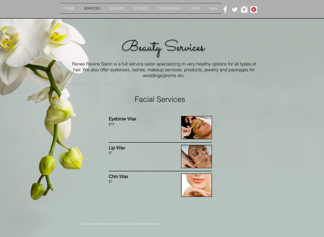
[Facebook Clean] (225, 9)
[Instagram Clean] (244, 9)
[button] (266, 9)
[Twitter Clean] (234, 9)
